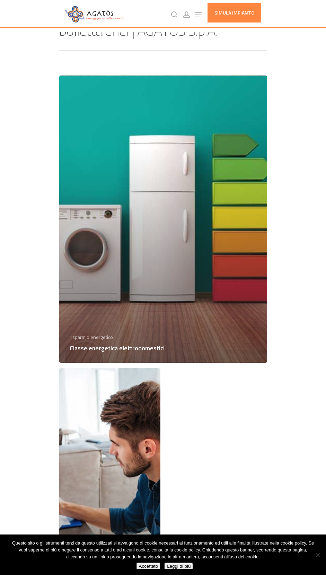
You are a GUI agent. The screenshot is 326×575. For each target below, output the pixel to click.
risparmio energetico (91, 337)
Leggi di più (179, 566)
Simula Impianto (234, 12)
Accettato (148, 566)
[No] (317, 554)
